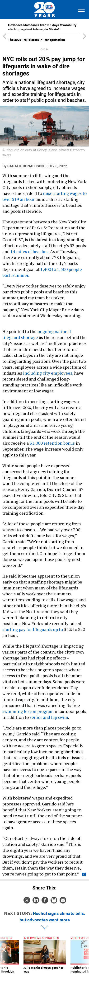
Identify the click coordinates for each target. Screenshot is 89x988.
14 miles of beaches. (29, 251)
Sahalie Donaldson (25, 166)
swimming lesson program (28, 711)
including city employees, (48, 373)
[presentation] (4, 958)
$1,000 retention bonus (52, 443)
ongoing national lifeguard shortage (36, 334)
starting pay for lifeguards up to (32, 629)
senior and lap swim (49, 717)
